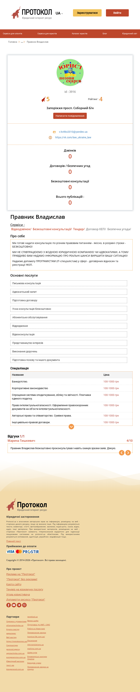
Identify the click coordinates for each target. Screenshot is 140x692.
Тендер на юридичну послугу (24, 589)
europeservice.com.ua (16, 657)
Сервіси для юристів (47, 33)
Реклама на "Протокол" (20, 574)
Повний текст (13, 541)
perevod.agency (13, 649)
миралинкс (11, 633)
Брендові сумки (34, 663)
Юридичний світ (129, 33)
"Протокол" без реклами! (21, 579)
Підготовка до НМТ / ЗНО (38, 624)
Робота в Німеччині (36, 628)
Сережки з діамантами (16, 621)
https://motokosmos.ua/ (16, 641)
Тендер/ (79, 229)
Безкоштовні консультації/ (52, 229)
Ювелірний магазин (15, 661)
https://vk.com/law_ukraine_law (73, 137)
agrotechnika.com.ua (15, 653)
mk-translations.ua (35, 644)
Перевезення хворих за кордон (38, 668)
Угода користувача (18, 594)
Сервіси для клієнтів (12, 33)
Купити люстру (12, 629)
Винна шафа (32, 621)
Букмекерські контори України (37, 657)
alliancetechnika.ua (14, 625)
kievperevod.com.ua (15, 669)
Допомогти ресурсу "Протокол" (25, 599)
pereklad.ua (32, 617)
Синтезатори (12, 645)
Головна (13, 41)
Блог (105, 33)
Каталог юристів (79, 33)
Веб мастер (11, 637)
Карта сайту (13, 584)
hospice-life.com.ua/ (36, 636)
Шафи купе (32, 652)
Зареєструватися (84, 12)
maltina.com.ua (34, 648)
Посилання (32, 640)
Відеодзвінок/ (21, 229)
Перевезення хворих (36, 632)
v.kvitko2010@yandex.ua (73, 131)
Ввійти (118, 12)
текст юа (10, 665)
